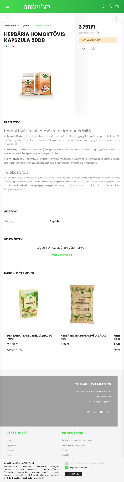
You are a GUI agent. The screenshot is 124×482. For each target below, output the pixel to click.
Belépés (10, 440)
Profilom (10, 450)
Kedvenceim (12, 460)
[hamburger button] (7, 6)
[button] (83, 48)
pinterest (95, 412)
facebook (82, 412)
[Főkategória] (10, 25)
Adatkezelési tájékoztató (74, 445)
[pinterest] (13, 46)
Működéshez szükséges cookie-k (88, 469)
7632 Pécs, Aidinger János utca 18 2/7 (92, 391)
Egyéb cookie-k (78, 473)
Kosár (9, 455)
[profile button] (110, 6)
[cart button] (117, 6)
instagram (88, 412)
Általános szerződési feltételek (76, 440)
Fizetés (65, 450)
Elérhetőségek (68, 460)
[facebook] (6, 46)
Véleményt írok (62, 255)
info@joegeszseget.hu (100, 401)
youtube (101, 412)
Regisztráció (12, 445)
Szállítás (66, 455)
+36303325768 (103, 396)
